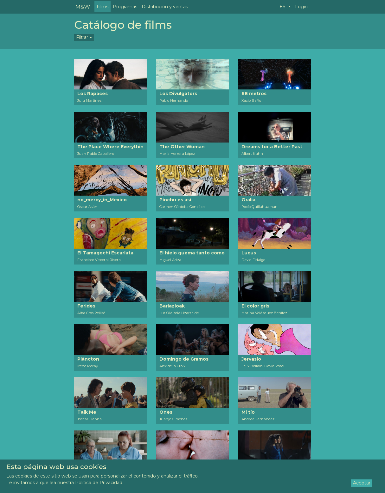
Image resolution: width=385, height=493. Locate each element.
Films (102, 6)
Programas (125, 6)
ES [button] (283, 6)
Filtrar (84, 37)
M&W (82, 6)
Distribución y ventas (165, 6)
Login (301, 6)
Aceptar (361, 483)
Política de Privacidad (98, 482)
